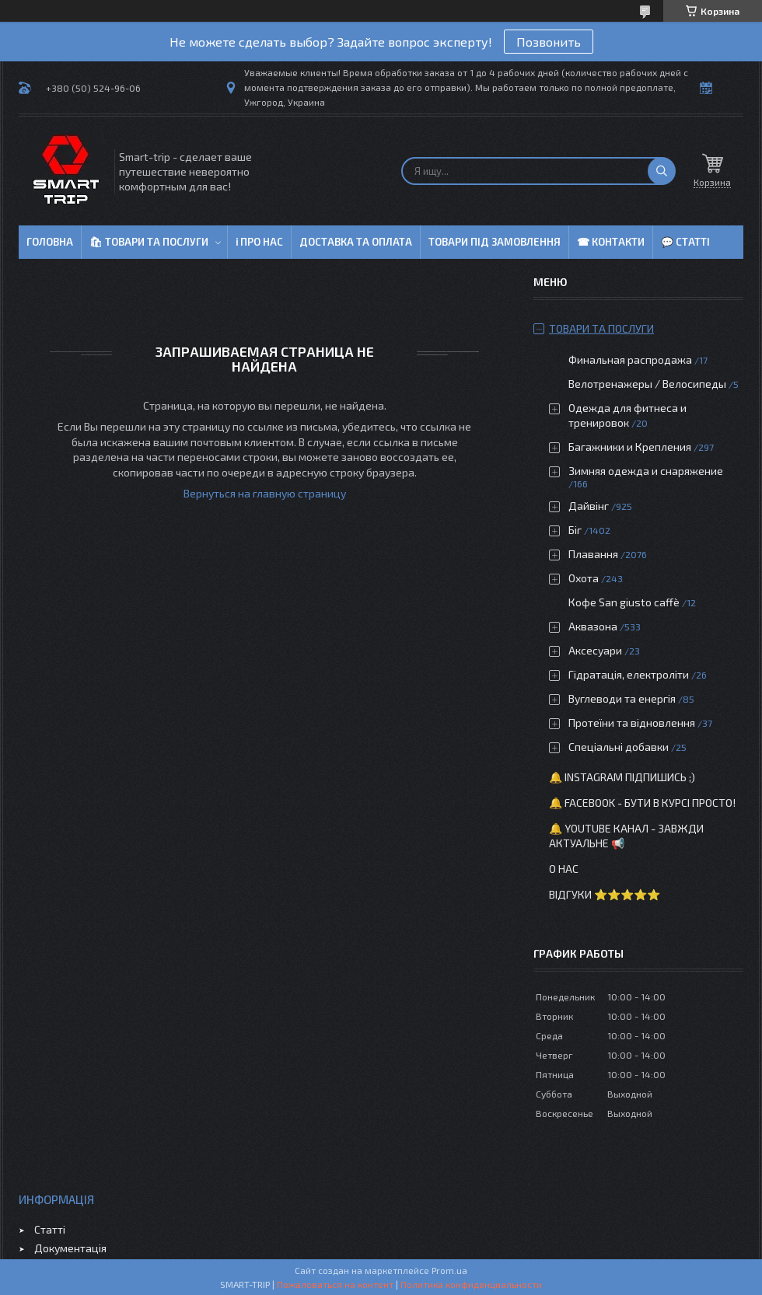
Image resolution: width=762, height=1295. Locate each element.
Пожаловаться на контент (335, 1284)
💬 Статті (685, 242)
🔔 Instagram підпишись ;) (622, 777)
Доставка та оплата (355, 242)
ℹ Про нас (259, 242)
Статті (49, 1229)
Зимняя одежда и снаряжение (645, 470)
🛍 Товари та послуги (148, 242)
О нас (563, 868)
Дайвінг (588, 505)
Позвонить (548, 41)
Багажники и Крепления (629, 446)
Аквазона (592, 626)
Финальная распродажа (630, 359)
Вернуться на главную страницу (265, 493)
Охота (583, 578)
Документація (70, 1248)
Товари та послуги (601, 328)
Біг (575, 529)
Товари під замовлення (494, 242)
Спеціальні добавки (618, 746)
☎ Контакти (611, 242)
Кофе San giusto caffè (624, 602)
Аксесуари (595, 650)
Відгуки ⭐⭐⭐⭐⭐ (604, 894)
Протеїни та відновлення (631, 722)
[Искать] (662, 171)
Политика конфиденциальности (471, 1284)
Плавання (593, 553)
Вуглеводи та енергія (622, 698)
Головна (49, 242)
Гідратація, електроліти (628, 674)
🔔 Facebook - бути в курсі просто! (642, 802)
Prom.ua (449, 1270)
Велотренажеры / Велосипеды (647, 383)
